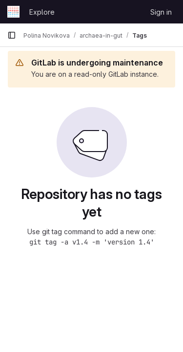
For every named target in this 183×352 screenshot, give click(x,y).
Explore (42, 12)
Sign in (161, 12)
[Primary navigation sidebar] (12, 35)
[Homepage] (13, 12)
